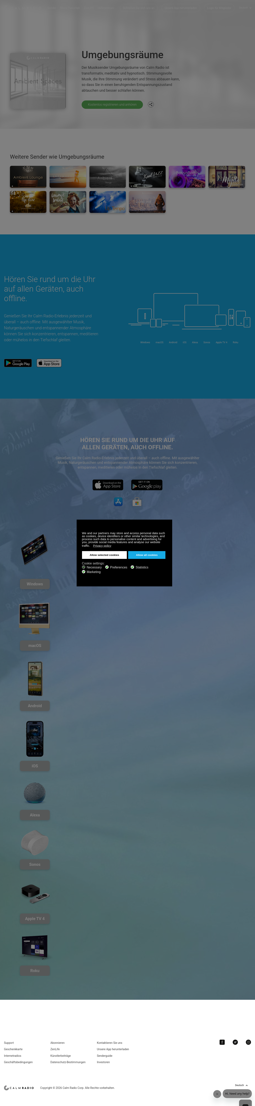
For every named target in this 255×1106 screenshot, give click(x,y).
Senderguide (104, 1055)
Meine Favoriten (70, 8)
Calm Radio (22, 8)
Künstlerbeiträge (60, 1055)
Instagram (248, 1042)
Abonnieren (57, 1042)
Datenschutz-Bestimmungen (67, 1062)
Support (9, 1042)
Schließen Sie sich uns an (138, 8)
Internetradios (12, 1055)
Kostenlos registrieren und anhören (112, 104)
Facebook (222, 1042)
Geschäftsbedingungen (18, 1062)
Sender (51, 8)
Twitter (235, 1042)
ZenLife (55, 1049)
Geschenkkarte (13, 1049)
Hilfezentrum (106, 8)
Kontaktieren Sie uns (109, 1042)
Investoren (103, 1062)
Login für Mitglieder (219, 8)
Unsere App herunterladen (181, 8)
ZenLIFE (89, 8)
